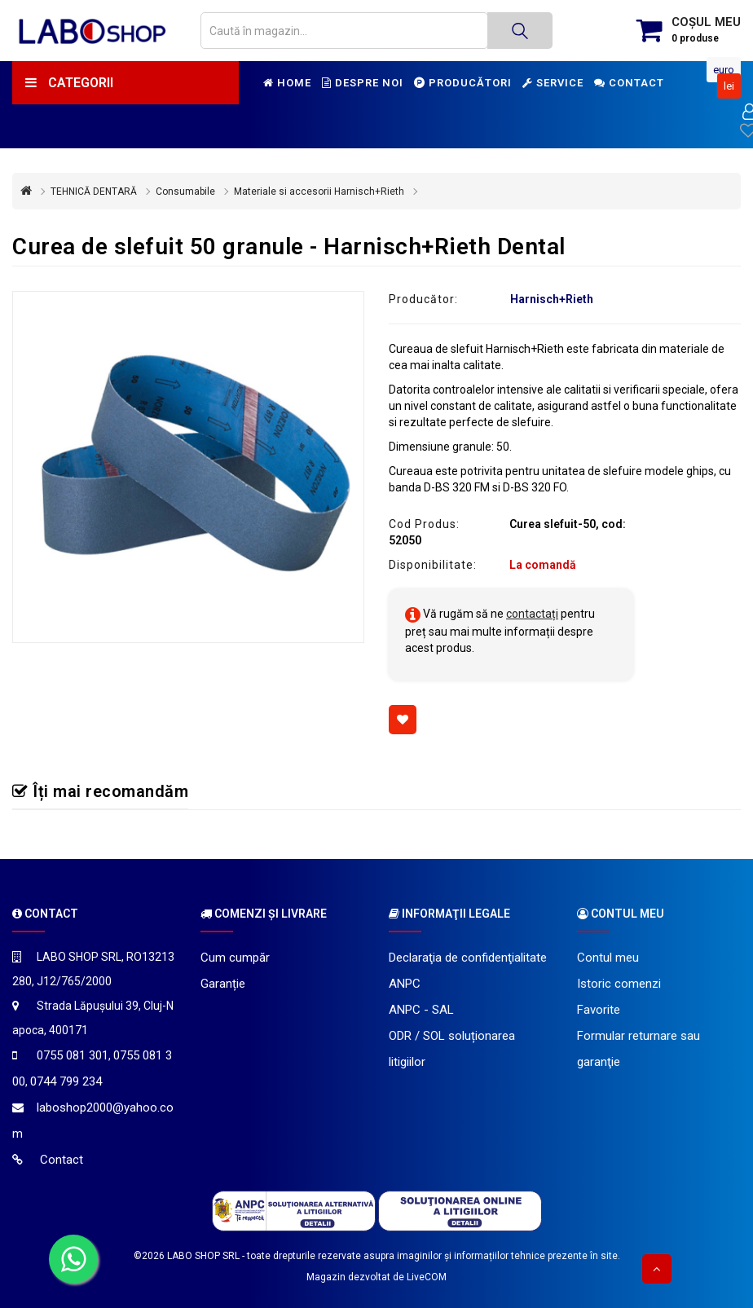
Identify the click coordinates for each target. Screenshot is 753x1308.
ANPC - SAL (421, 1009)
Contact (629, 83)
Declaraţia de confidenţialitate (468, 957)
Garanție (222, 983)
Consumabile (185, 191)
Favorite (598, 1009)
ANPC (405, 983)
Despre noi (362, 83)
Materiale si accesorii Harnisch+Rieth (319, 191)
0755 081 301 (72, 1055)
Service (552, 83)
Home (287, 83)
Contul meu (608, 957)
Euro (723, 70)
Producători (463, 83)
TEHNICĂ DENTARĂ (94, 191)
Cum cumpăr (235, 957)
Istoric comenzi (619, 983)
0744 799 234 (66, 1081)
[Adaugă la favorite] (402, 719)
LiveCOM (427, 1277)
